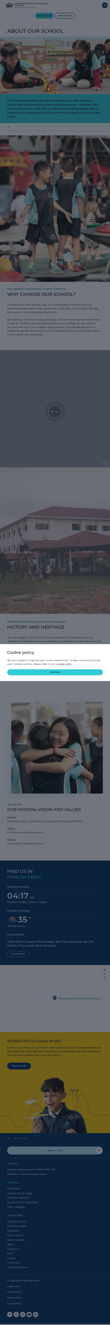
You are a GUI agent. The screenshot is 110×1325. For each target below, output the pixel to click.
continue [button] (55, 672)
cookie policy (64, 664)
